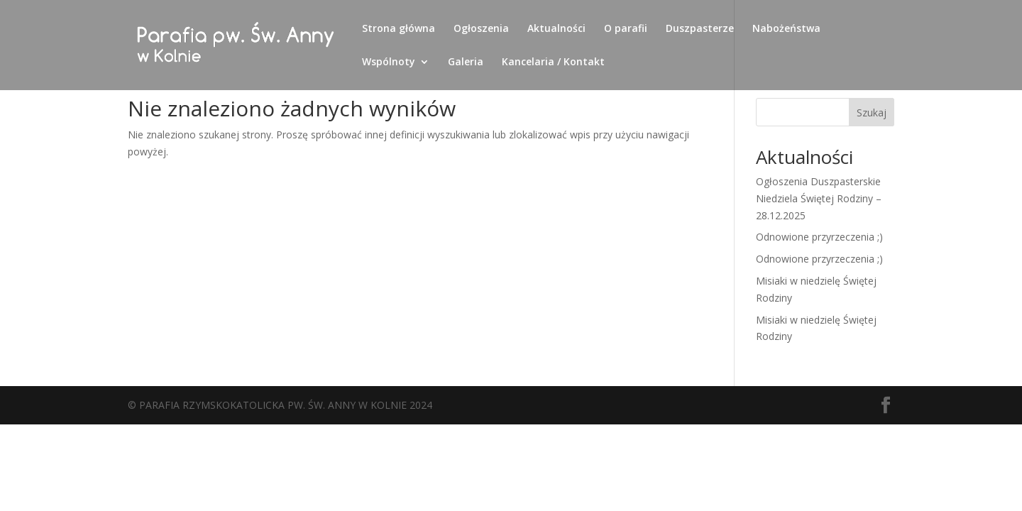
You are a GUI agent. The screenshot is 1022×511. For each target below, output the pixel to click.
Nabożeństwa (786, 29)
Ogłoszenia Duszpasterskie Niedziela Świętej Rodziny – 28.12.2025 (818, 198)
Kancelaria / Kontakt (553, 62)
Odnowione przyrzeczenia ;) (819, 236)
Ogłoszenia (481, 29)
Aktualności (556, 29)
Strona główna (398, 29)
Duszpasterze (700, 29)
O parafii (625, 29)
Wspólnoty (388, 62)
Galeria (465, 62)
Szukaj (871, 112)
